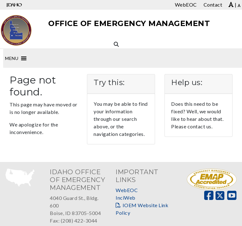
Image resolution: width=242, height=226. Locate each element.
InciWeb (125, 198)
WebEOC (127, 190)
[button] (11, 58)
